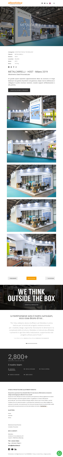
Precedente (12, 278)
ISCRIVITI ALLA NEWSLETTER (31, 304)
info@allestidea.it (14, 445)
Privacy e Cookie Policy (38, 454)
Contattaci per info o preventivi (19, 90)
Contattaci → (44, 406)
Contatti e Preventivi (13, 427)
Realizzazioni (31, 278)
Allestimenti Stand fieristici (14, 425)
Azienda (10, 415)
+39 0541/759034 (15, 441)
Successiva (50, 278)
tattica (49, 454)
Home (9, 413)
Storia (9, 417)
